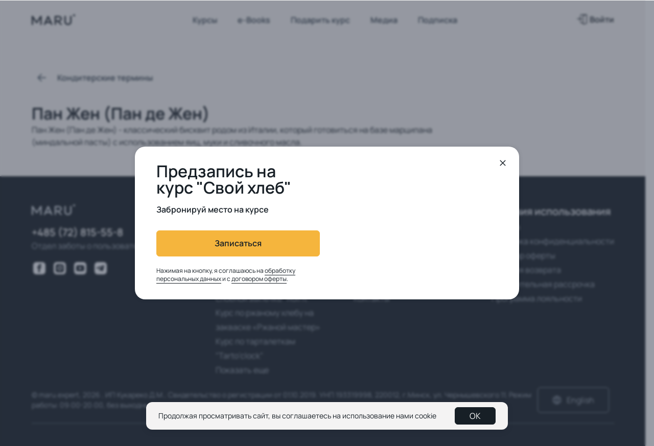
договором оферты (259, 278)
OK (475, 415)
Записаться (238, 243)
